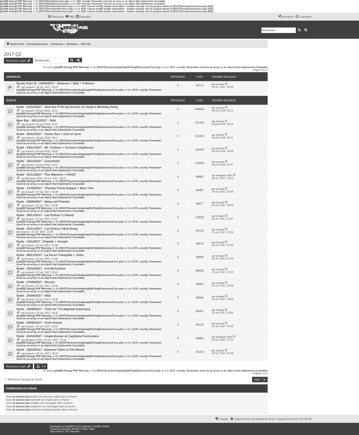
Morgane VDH (34, 178)
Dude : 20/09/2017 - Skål (33, 295)
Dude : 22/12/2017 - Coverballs (38, 161)
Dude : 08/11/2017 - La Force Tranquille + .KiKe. (50, 255)
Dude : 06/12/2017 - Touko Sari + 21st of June (48, 134)
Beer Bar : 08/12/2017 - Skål (36, 120)
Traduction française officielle (64, 429)
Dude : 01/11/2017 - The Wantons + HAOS (46, 174)
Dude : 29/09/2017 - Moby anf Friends (43, 201)
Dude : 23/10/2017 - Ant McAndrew (40, 268)
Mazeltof (75, 431)
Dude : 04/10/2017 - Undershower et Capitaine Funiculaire (57, 336)
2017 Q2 (13, 54)
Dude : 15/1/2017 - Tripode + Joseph (42, 241)
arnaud (29, 87)
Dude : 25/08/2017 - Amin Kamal (39, 322)
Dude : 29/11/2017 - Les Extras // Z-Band (44, 215)
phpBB (68, 426)
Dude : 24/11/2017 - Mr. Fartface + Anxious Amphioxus (55, 147)
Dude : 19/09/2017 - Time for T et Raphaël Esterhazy (53, 309)
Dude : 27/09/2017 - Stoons (35, 282)
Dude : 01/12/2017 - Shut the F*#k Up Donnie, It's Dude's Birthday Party (67, 107)
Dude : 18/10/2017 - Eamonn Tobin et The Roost (50, 349)
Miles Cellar (88, 429)
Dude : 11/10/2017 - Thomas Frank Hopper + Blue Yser (55, 188)
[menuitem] (69, 16)
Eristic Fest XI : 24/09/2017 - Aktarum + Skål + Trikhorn (55, 83)
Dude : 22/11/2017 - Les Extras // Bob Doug (47, 228)
